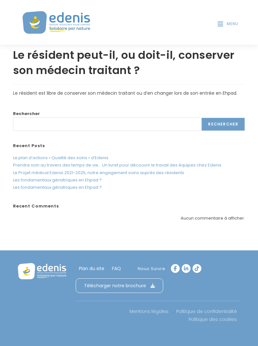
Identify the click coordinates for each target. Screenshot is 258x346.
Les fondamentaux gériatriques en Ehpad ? (57, 180)
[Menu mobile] (228, 24)
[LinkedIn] (186, 268)
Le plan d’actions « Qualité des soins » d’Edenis (60, 158)
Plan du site (91, 268)
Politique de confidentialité (206, 311)
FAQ (116, 268)
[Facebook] (175, 268)
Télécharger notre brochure (119, 285)
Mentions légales (149, 311)
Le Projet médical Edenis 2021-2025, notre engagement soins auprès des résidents (98, 173)
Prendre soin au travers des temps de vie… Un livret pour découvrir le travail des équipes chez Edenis (117, 165)
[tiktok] (196, 268)
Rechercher (26, 114)
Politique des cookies (213, 319)
